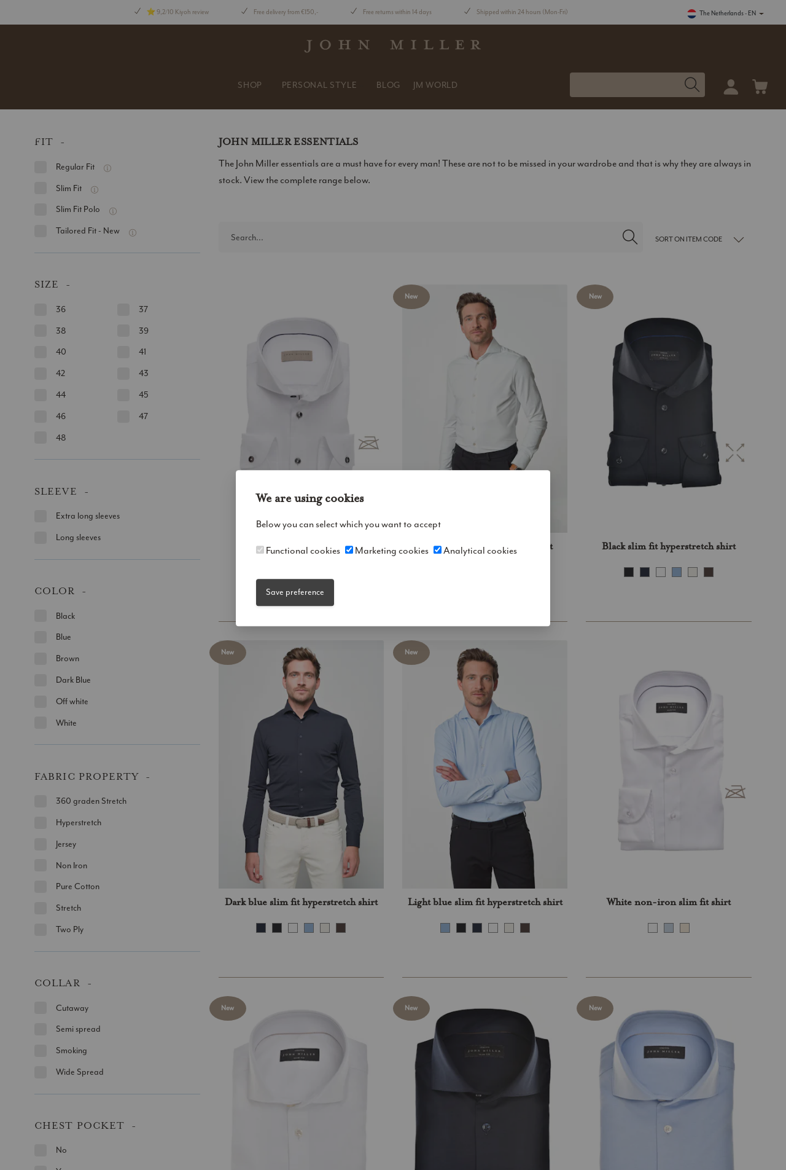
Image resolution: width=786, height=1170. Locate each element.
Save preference (295, 592)
